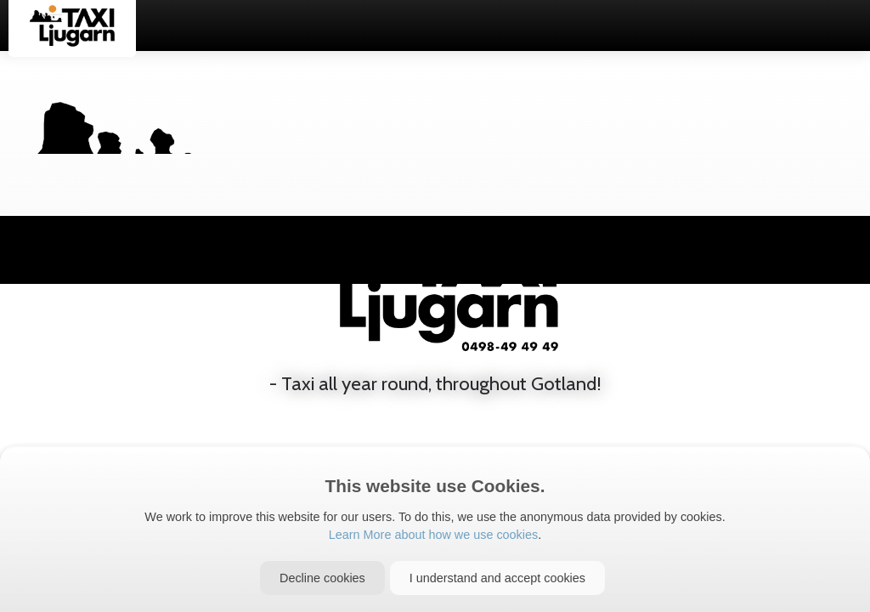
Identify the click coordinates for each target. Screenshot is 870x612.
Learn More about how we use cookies (433, 534)
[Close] (322, 578)
